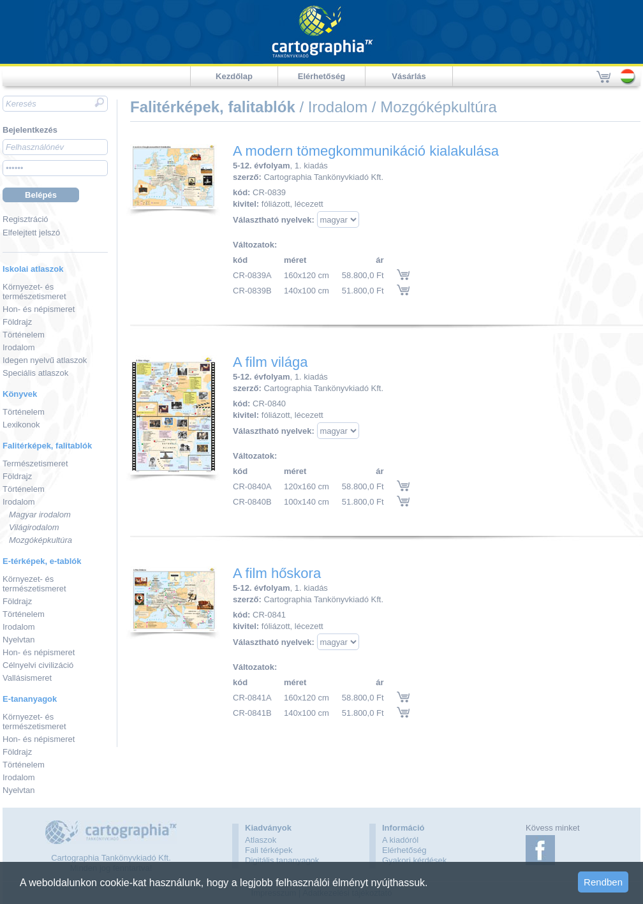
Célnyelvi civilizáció (38, 665)
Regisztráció (25, 219)
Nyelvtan (19, 639)
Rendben (603, 882)
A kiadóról (400, 840)
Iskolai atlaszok (33, 269)
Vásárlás (409, 76)
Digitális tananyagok (282, 860)
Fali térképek (268, 850)
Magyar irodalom (40, 514)
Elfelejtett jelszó (31, 232)
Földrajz (17, 322)
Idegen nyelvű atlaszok (45, 360)
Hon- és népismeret (39, 309)
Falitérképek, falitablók (47, 445)
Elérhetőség (321, 76)
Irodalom (19, 347)
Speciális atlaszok (35, 373)
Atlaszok (260, 840)
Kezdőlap (234, 76)
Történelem (24, 334)
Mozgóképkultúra (40, 540)
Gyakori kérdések (414, 860)
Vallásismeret (27, 678)
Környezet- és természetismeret (34, 291)
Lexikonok (21, 424)
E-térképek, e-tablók (42, 561)
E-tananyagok (30, 699)
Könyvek (20, 394)
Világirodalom (34, 527)
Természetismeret (35, 463)
